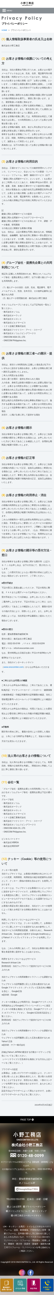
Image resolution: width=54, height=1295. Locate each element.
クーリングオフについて (19, 1211)
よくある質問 (15, 1206)
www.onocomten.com (13, 667)
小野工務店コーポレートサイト (27, 1215)
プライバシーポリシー (35, 1206)
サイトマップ (40, 1211)
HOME (4, 30)
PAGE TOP (25, 1119)
